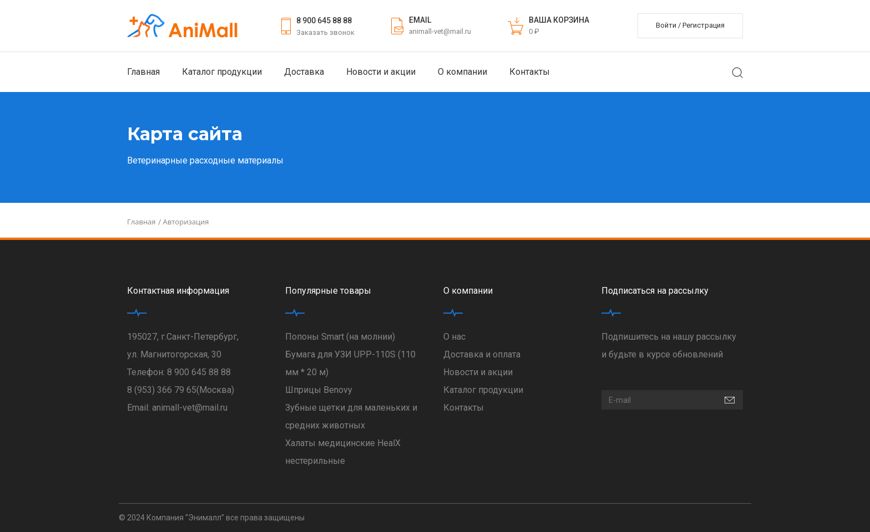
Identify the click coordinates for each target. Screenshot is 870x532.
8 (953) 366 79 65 (161, 390)
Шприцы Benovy (318, 390)
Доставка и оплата (481, 354)
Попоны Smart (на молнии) (340, 336)
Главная (143, 71)
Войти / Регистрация (690, 25)
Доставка (304, 71)
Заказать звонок (325, 32)
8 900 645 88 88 (324, 20)
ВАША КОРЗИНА (559, 20)
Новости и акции (381, 71)
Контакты (529, 71)
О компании (462, 71)
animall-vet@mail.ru (440, 31)
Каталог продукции (222, 71)
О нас (454, 336)
